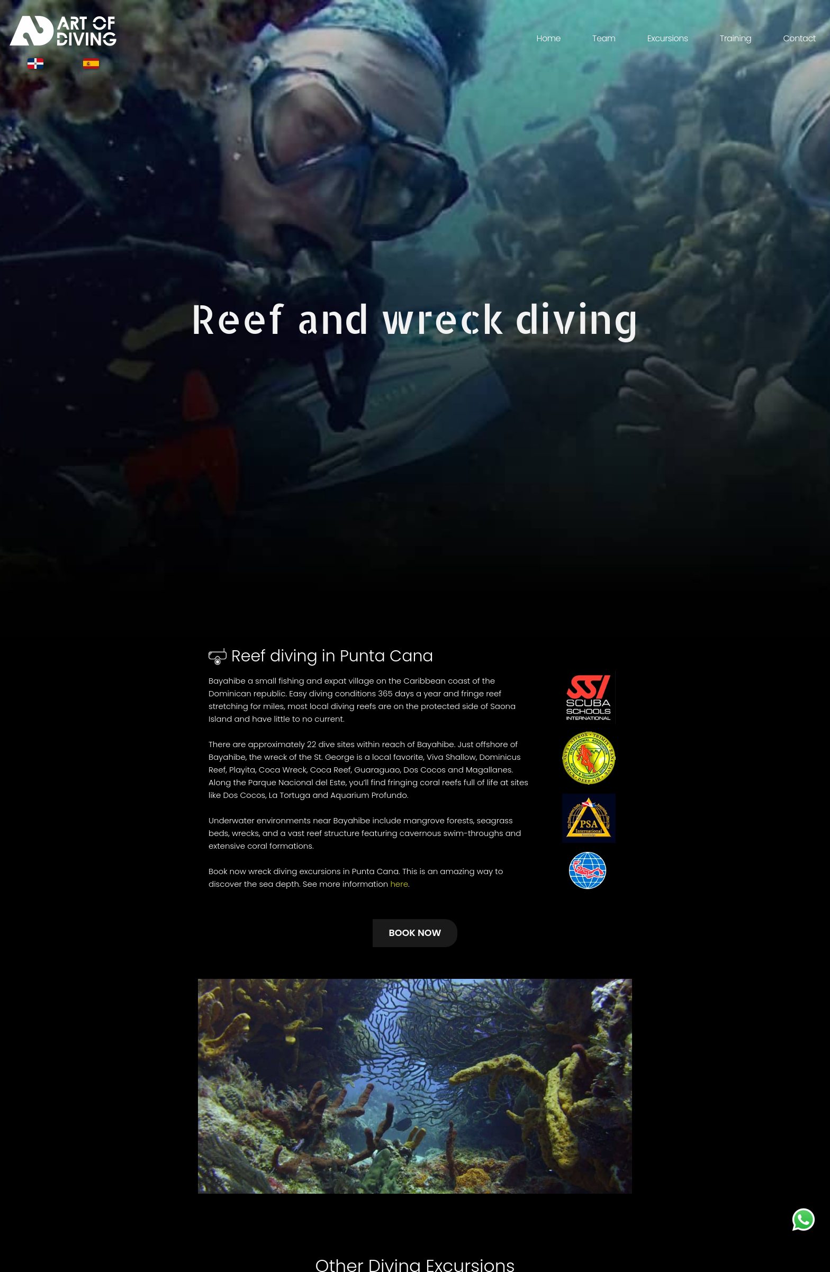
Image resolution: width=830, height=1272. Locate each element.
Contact (799, 38)
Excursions (667, 38)
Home (548, 38)
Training (736, 38)
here (399, 883)
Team (604, 38)
